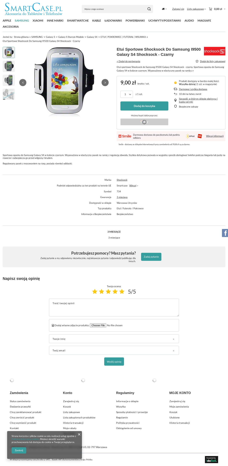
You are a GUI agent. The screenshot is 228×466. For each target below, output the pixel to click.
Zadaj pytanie (151, 256)
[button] (22, 82)
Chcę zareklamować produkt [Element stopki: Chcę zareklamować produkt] (25, 412)
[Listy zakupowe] (196, 9)
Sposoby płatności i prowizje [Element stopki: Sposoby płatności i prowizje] (132, 412)
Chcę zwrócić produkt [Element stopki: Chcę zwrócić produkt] (22, 417)
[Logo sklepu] (34, 9)
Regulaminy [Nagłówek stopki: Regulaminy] (125, 393)
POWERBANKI (135, 20)
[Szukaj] (149, 9)
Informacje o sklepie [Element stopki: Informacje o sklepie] (127, 401)
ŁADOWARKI (113, 20)
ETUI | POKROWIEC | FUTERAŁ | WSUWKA (123, 36)
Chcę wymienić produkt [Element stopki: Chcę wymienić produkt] (23, 422)
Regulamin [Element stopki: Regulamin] (122, 417)
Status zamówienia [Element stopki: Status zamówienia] (20, 401)
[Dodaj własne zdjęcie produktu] (114, 325)
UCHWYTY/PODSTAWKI (164, 20)
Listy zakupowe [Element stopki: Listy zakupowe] (71, 412)
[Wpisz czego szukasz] (117, 9)
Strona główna (21, 36)
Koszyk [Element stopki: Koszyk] (67, 406)
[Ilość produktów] (126, 94)
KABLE (96, 20)
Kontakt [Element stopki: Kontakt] (14, 428)
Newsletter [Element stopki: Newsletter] (69, 433)
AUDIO (189, 20)
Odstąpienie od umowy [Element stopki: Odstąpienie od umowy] (129, 428)
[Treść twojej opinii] (114, 307)
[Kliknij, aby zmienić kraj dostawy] (164, 9)
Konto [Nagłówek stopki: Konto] (67, 393)
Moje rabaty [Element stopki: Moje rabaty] (69, 428)
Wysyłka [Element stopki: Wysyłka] (121, 406)
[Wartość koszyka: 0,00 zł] (217, 9)
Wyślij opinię (114, 361)
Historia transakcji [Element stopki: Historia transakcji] (73, 422)
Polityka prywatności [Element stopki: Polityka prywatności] (127, 422)
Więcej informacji (215, 136)
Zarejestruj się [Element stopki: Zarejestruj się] (71, 401)
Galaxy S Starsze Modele (71, 36)
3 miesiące (122, 197)
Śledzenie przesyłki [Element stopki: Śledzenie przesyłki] (20, 406)
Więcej (132, 185)
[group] (64, 82)
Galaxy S (50, 36)
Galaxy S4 (92, 36)
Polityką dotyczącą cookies (25, 439)
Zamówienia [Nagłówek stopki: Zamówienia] (19, 393)
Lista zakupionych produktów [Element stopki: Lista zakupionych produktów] (79, 417)
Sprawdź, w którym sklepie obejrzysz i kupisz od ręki (198, 100)
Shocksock (122, 179)
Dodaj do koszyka (144, 105)
